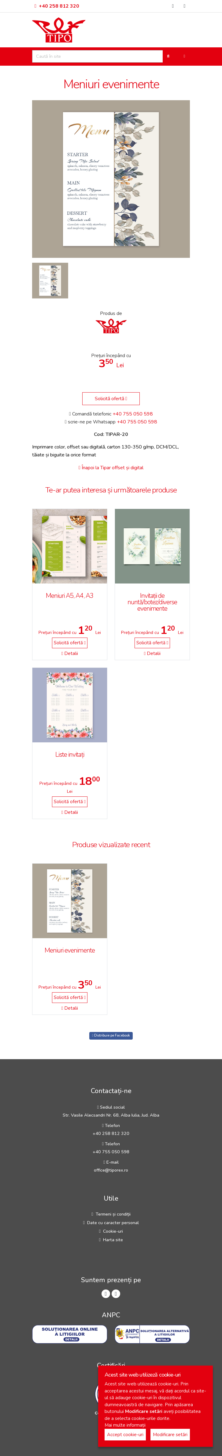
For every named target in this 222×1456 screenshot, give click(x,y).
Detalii (69, 653)
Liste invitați (69, 754)
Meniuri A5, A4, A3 (70, 595)
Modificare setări (170, 1435)
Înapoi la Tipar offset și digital (111, 467)
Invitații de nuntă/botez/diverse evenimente (152, 602)
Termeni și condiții (113, 1214)
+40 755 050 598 (133, 414)
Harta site (113, 1240)
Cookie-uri (113, 1231)
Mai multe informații (125, 1425)
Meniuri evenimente (69, 950)
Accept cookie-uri (125, 1435)
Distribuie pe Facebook (111, 1035)
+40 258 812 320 (57, 6)
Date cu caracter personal (113, 1223)
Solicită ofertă (111, 398)
